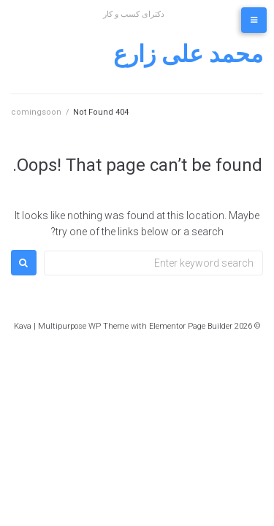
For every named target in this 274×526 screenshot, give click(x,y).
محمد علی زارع (188, 54)
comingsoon (36, 112)
